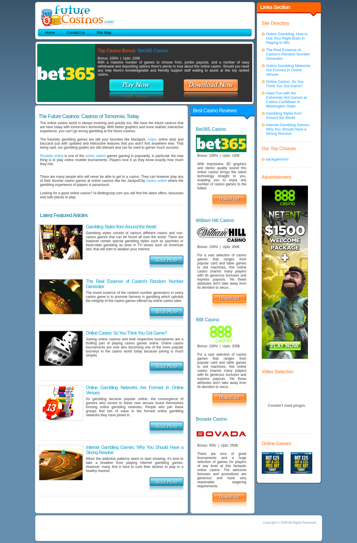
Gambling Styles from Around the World (121, 226)
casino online (156, 181)
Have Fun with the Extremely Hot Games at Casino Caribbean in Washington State (286, 99)
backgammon (277, 159)
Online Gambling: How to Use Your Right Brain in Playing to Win (287, 38)
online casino (95, 156)
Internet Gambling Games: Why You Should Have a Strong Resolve (288, 129)
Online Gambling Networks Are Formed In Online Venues (288, 70)
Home (50, 32)
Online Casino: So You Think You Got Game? (126, 333)
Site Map (104, 32)
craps (151, 139)
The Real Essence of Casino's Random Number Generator (288, 54)
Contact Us (75, 32)
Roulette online (51, 156)
